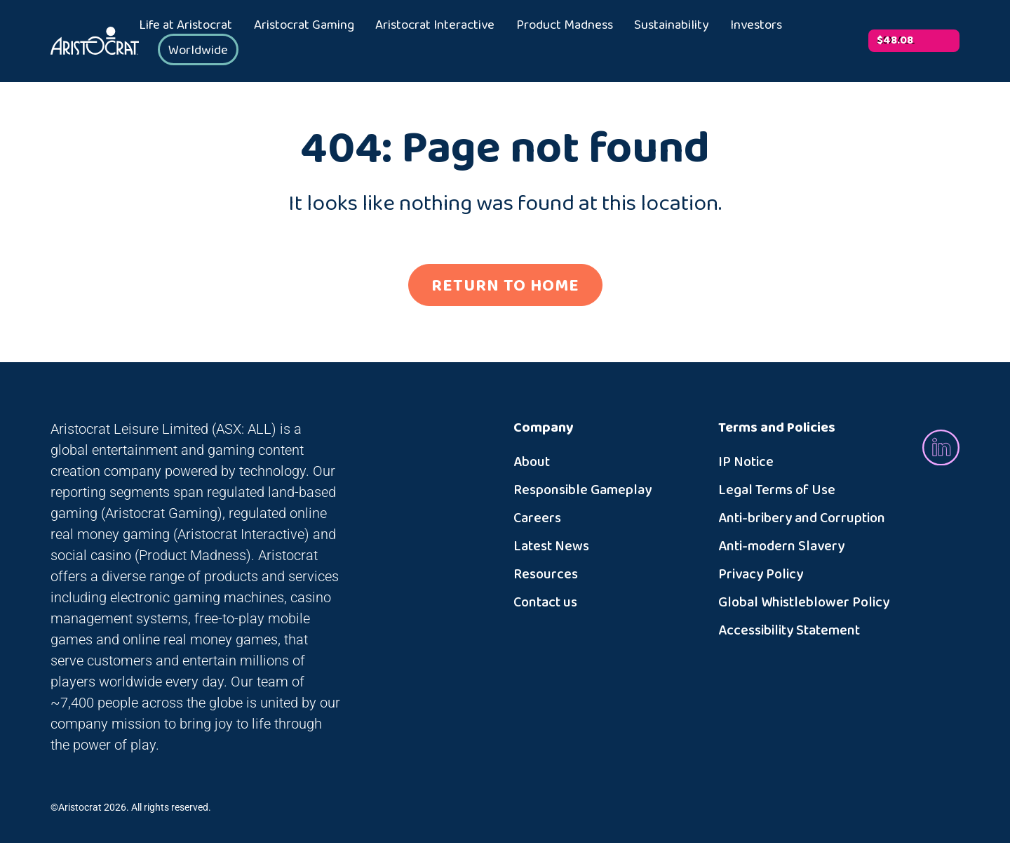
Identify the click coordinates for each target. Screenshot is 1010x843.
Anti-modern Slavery (781, 546)
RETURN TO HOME (505, 285)
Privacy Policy (760, 574)
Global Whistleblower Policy (803, 602)
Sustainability (671, 25)
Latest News (551, 546)
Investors (756, 25)
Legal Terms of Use (776, 490)
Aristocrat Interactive (434, 25)
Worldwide (198, 50)
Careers (537, 518)
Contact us (545, 602)
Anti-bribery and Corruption (801, 518)
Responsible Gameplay (582, 490)
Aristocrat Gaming (304, 25)
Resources (545, 574)
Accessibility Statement (789, 630)
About (531, 462)
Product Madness (564, 25)
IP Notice (746, 462)
